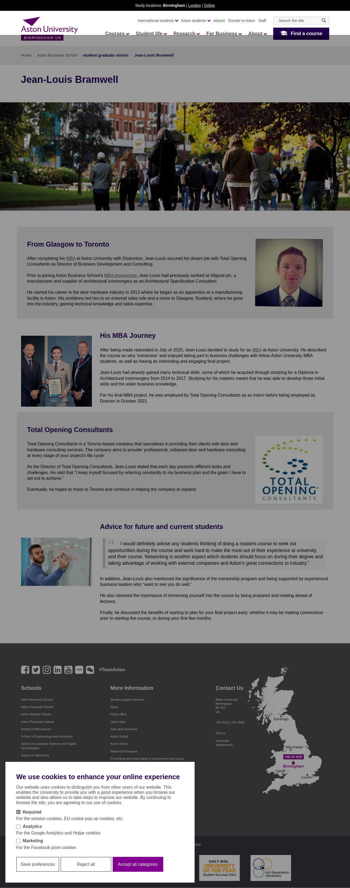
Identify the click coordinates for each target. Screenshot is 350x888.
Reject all (86, 864)
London (194, 5)
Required (32, 812)
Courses (117, 33)
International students (158, 20)
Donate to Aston (241, 20)
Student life (151, 33)
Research (186, 33)
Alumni (219, 20)
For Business (223, 33)
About (257, 33)
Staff (262, 20)
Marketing (33, 840)
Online (209, 5)
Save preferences (38, 864)
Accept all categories (138, 864)
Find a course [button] (306, 33)
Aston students (195, 20)
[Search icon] (324, 20)
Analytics (32, 826)
